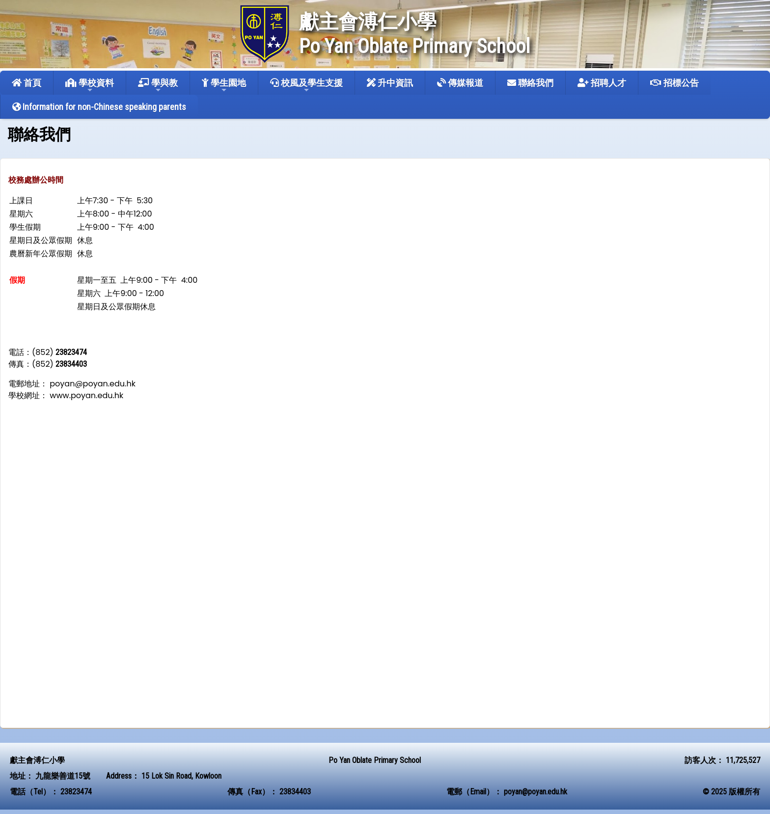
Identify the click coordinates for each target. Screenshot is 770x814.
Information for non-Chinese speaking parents (99, 107)
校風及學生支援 (306, 86)
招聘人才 (602, 83)
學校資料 (89, 86)
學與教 (158, 86)
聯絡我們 (530, 83)
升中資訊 (390, 83)
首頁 (26, 83)
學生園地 (224, 86)
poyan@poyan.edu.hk (535, 791)
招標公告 (674, 83)
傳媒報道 (460, 83)
